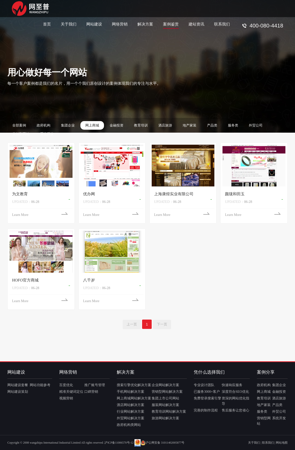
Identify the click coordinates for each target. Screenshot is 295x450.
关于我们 (68, 24)
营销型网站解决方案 (167, 392)
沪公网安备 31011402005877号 (163, 442)
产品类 (212, 125)
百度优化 (66, 385)
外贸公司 (256, 125)
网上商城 (92, 125)
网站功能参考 (40, 385)
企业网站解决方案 (165, 385)
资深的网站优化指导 (235, 401)
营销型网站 (21, 134)
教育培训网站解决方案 (169, 411)
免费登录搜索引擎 (207, 398)
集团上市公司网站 (165, 398)
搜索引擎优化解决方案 (134, 385)
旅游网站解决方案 (165, 418)
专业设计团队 (204, 385)
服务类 (233, 125)
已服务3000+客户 (207, 392)
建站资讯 (196, 24)
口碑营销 (91, 392)
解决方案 (145, 24)
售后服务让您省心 (235, 410)
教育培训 (141, 125)
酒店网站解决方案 (130, 405)
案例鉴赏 (171, 24)
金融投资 (116, 125)
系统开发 (47, 134)
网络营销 (120, 24)
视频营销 (66, 398)
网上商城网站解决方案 (134, 398)
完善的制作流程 (206, 410)
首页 (47, 24)
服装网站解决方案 (165, 405)
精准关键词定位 (71, 392)
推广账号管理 (94, 385)
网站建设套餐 (17, 385)
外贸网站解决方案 (130, 418)
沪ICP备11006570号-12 (118, 442)
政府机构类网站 (129, 425)
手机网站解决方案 (130, 392)
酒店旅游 (165, 125)
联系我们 (222, 24)
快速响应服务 (232, 385)
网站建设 (94, 24)
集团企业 (68, 125)
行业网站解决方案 (130, 411)
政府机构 (43, 125)
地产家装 (189, 125)
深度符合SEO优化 (235, 392)
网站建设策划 (17, 392)
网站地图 (282, 442)
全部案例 (19, 125)
